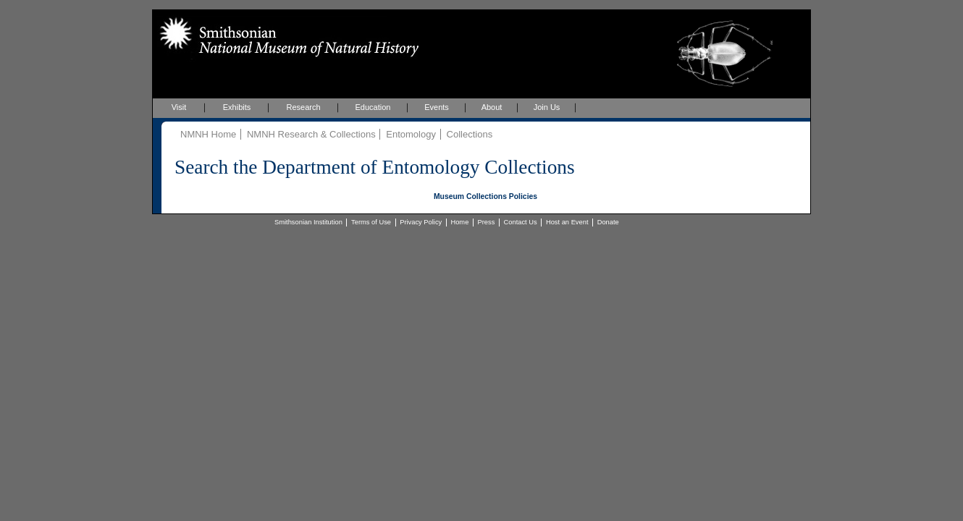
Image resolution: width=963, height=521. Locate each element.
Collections (470, 134)
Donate (608, 222)
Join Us (547, 107)
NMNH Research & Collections (311, 134)
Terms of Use (371, 222)
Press (486, 222)
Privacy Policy (421, 222)
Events (436, 107)
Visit (179, 107)
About (492, 107)
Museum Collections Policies (485, 196)
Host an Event (567, 222)
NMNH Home (208, 134)
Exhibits (237, 107)
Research (303, 107)
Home (459, 222)
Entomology (411, 134)
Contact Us (520, 222)
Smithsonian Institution (308, 222)
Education (373, 107)
